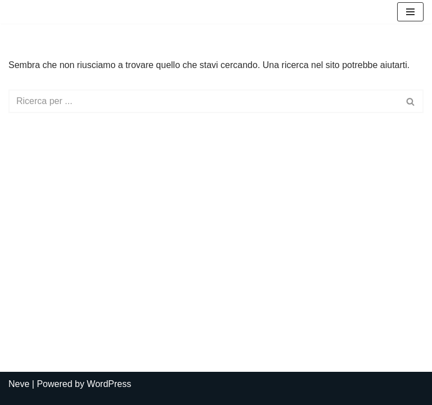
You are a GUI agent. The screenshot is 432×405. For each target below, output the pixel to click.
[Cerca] (203, 101)
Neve (18, 384)
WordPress (109, 384)
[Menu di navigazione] (410, 11)
